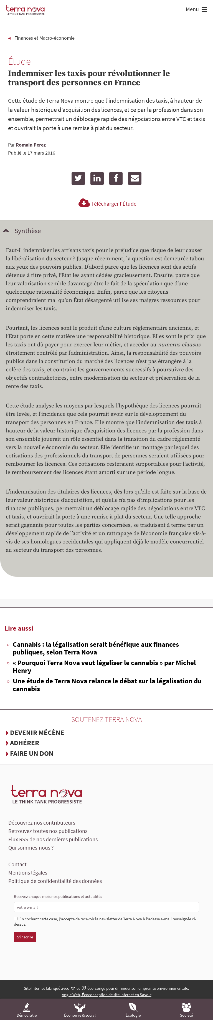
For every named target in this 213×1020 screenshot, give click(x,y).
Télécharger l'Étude (106, 203)
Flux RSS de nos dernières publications (53, 839)
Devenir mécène (37, 732)
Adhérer (24, 742)
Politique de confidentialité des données (55, 880)
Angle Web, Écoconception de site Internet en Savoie (106, 994)
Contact (17, 864)
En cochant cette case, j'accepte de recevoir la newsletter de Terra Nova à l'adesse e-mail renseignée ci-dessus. (105, 921)
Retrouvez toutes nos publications (47, 830)
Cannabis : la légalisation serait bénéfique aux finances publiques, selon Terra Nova (96, 648)
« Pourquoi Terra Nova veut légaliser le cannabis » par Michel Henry (104, 666)
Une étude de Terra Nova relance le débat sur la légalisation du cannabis (107, 684)
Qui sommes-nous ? (31, 847)
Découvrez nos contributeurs (41, 822)
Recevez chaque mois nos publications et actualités (58, 896)
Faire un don (32, 753)
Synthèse (27, 230)
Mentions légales (27, 872)
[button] (204, 10)
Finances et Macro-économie (44, 38)
